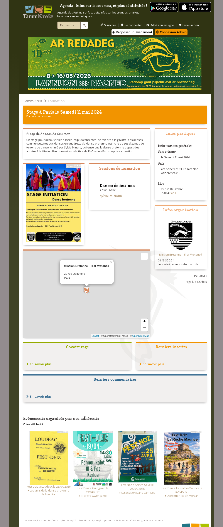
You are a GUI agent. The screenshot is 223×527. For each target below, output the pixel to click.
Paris (48, 111)
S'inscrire (108, 25)
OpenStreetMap (140, 336)
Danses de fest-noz (38, 116)
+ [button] (144, 321)
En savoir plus (39, 364)
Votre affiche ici (33, 424)
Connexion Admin (171, 32)
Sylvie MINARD (111, 195)
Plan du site (44, 520)
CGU (75, 520)
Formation (56, 101)
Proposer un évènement (132, 32)
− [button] (144, 328)
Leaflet (95, 336)
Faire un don (189, 25)
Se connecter (131, 25)
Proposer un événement (114, 520)
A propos (30, 520)
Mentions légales (89, 520)
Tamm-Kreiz (32, 101)
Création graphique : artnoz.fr (148, 520)
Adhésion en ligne (160, 25)
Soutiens (67, 520)
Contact (56, 520)
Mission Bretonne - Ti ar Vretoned (180, 254)
